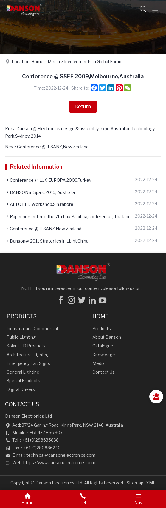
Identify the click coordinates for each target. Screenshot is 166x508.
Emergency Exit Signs (28, 363)
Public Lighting (21, 337)
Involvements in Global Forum (93, 61)
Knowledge (103, 354)
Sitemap (135, 482)
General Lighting (23, 372)
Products (22, 316)
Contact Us (103, 372)
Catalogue (102, 345)
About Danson (106, 337)
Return (83, 106)
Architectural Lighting (28, 354)
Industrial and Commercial (32, 328)
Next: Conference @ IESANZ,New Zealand (47, 146)
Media (54, 61)
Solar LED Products (26, 345)
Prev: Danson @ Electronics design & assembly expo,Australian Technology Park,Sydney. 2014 (80, 132)
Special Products (23, 380)
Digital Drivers (21, 389)
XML (151, 482)
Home (37, 61)
